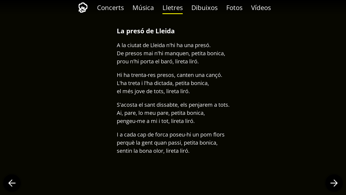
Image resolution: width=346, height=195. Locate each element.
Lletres (172, 7)
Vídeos (261, 7)
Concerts (110, 7)
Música (143, 7)
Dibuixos (204, 7)
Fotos (234, 7)
